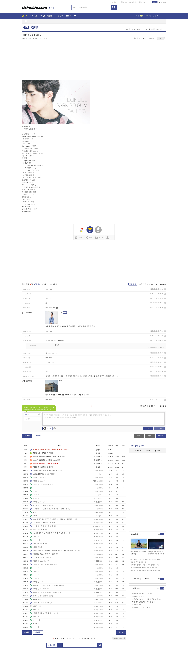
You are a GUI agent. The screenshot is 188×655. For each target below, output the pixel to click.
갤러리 (24, 16)
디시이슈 (145, 579)
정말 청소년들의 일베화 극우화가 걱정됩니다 (145, 570)
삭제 (165, 289)
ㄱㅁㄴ (33, 488)
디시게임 (137, 2)
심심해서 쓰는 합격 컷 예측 (141, 607)
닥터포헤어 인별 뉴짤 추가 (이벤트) (44, 592)
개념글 (38, 436)
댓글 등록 (132, 284)
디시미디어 (135, 579)
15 (88, 638)
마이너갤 (113, 2)
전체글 (27, 436)
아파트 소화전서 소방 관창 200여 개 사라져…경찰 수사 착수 (67, 395)
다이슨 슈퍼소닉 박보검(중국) (42, 564)
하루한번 (34, 606)
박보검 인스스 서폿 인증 (40, 505)
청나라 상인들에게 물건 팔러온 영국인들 (144, 567)
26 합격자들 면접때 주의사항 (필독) (144, 602)
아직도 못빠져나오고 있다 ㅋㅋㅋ (43, 613)
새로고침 (163, 284)
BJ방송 (68, 16)
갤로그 (131, 2)
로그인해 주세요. (137, 446)
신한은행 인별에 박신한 (40, 603)
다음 (92, 638)
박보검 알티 (35, 582)
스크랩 (135, 38)
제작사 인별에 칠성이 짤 (40, 596)
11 (76, 638)
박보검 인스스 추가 (38, 589)
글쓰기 (160, 436)
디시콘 (149, 2)
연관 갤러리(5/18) (137, 29)
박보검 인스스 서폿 (38, 561)
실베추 (78, 237)
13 (82, 638)
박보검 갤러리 (30, 27)
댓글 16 (160, 38)
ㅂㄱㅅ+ (34, 491)
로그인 (155, 2)
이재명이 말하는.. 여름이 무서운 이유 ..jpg (145, 565)
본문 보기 (142, 284)
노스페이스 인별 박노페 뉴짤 (41, 526)
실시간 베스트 (136, 534)
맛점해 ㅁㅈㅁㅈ (37, 477)
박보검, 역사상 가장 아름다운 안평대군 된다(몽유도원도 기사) (53, 550)
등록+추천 (159, 428)
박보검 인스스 (36, 481)
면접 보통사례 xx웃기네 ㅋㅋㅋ (142, 594)
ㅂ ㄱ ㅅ (34, 540)
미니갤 (120, 2)
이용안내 (159, 29)
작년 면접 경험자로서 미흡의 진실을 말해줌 (146, 599)
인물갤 (125, 2)
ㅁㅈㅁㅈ (34, 599)
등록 (147, 428)
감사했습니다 (136, 605)
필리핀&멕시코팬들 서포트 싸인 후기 (44, 470)
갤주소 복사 (150, 29)
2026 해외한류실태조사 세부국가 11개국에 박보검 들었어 (52, 519)
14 (85, 638)
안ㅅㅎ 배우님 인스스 (39, 557)
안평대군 (34, 547)
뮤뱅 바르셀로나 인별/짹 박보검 (42, 554)
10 (73, 638)
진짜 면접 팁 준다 (138, 596)
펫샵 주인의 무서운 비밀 (139, 562)
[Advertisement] (43, 62)
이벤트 (143, 2)
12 (79, 638)
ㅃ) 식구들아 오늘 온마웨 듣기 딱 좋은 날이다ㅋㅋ (49, 533)
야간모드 (162, 2)
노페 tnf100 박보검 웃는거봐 (41, 474)
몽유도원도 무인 (37, 530)
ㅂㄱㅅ (33, 495)
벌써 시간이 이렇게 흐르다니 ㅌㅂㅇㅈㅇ (46, 585)
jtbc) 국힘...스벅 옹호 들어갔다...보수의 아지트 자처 (147, 559)
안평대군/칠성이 (37, 544)
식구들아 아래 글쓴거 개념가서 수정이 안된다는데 (49, 509)
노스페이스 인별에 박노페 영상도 (43, 523)
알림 (157, 451)
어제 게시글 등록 (147, 16)
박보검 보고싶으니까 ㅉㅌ (40, 484)
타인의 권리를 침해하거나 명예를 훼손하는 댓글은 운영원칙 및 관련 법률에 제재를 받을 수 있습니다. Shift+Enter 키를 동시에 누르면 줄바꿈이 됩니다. (77, 416)
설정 (127, 29)
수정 (139, 436)
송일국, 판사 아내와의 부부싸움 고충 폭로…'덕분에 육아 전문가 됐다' (70, 326)
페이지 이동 (119, 638)
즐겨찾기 (138, 451)
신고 (109, 237)
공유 (89, 237)
